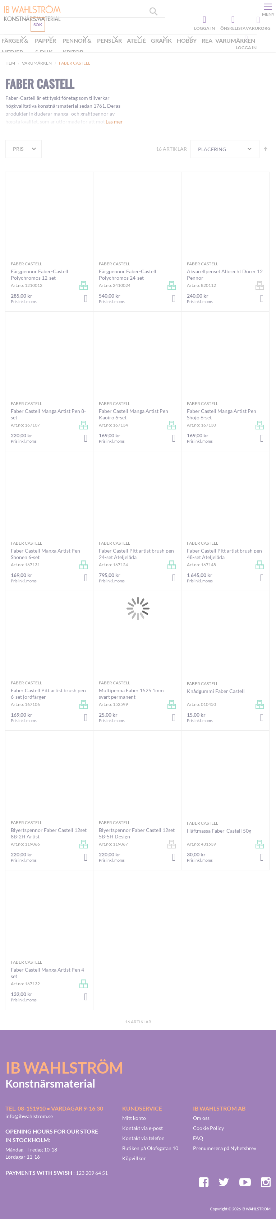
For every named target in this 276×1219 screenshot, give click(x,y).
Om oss (201, 1118)
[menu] (128, 46)
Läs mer (114, 121)
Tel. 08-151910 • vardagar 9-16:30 (54, 1108)
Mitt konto (134, 1118)
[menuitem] (16, 47)
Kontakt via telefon (143, 1138)
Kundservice (31, 41)
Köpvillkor (134, 1158)
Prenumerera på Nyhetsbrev (224, 1148)
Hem (10, 63)
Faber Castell (26, 263)
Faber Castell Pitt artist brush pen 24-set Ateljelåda (136, 554)
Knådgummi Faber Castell (216, 691)
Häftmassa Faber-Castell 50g (219, 831)
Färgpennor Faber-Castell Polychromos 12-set (39, 274)
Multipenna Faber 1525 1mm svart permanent (131, 693)
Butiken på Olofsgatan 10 (150, 1148)
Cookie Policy (208, 1128)
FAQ (198, 1138)
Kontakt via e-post (142, 1128)
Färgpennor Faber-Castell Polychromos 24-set (127, 274)
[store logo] (30, 13)
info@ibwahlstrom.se (29, 1116)
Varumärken (37, 63)
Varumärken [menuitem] (235, 40)
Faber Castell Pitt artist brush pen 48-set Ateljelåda (224, 554)
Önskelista (232, 19)
